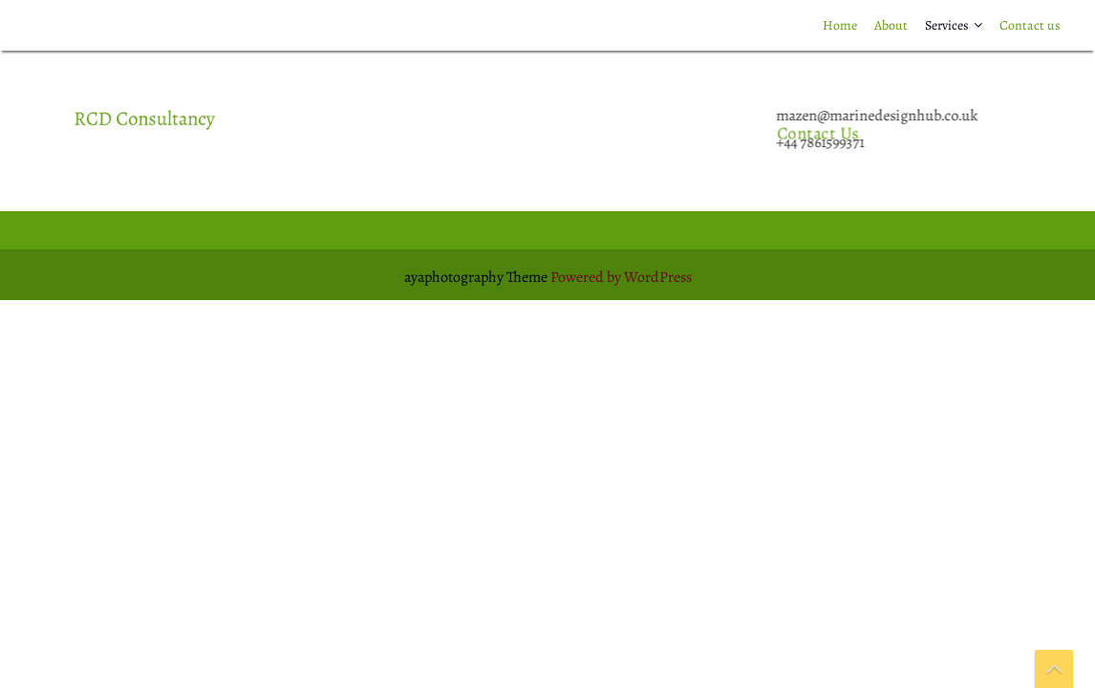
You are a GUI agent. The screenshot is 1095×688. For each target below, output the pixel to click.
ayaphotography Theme (477, 277)
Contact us (1030, 25)
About (891, 25)
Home (840, 25)
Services (947, 25)
